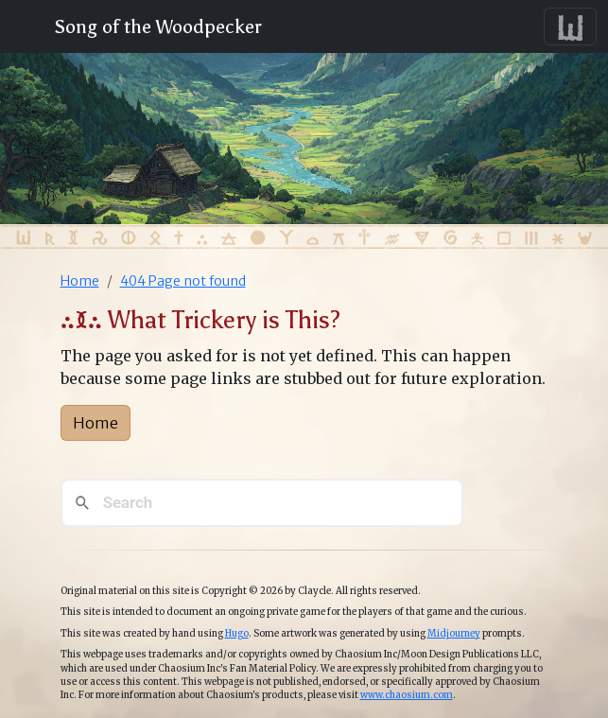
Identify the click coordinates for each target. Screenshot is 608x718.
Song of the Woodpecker (155, 26)
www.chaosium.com (406, 695)
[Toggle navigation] (570, 26)
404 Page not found (183, 280)
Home (80, 280)
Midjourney (453, 633)
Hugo (237, 633)
